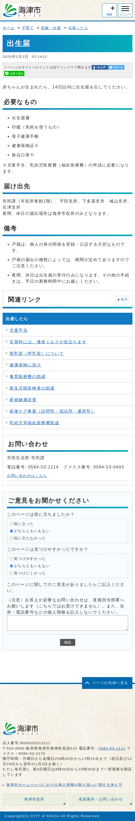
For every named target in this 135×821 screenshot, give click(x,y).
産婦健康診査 (23, 400)
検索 (109, 14)
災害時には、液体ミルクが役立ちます (48, 342)
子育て (28, 28)
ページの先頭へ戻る (110, 683)
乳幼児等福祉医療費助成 (34, 423)
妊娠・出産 (51, 28)
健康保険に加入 (25, 365)
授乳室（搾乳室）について (37, 353)
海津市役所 (34, 799)
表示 (124, 299)
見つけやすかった (30, 558)
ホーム (9, 28)
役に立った (24, 523)
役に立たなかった (30, 538)
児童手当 (19, 330)
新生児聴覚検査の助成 (32, 388)
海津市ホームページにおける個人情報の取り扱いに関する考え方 (64, 785)
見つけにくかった (30, 573)
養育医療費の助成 (28, 376)
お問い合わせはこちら (27, 476)
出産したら (78, 28)
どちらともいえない (32, 531)
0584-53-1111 (112, 748)
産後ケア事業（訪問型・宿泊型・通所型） (52, 411)
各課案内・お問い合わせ (101, 799)
